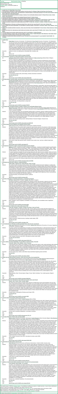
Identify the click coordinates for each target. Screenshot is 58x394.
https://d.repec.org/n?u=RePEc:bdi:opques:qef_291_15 (20, 315)
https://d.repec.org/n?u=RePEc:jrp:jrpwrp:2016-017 (19, 360)
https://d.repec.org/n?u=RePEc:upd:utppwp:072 (18, 144)
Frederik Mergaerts (37, 33)
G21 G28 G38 (12, 201)
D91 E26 (10, 312)
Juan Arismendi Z (9, 16)
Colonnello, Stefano (44, 25)
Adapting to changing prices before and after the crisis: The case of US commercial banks (20, 35)
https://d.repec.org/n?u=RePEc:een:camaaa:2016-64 (19, 383)
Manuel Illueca (12, 81)
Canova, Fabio (48, 30)
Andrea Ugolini (46, 107)
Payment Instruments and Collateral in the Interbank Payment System (16, 17)
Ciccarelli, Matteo (25, 281)
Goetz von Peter (51, 19)
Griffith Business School (22, 390)
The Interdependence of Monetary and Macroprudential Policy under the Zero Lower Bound (20, 24)
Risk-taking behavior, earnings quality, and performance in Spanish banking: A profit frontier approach (22, 12)
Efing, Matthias (51, 25)
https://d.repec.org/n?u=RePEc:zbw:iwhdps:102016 (19, 255)
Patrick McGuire (44, 19)
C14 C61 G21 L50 (12, 102)
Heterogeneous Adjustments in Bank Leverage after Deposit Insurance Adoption (18, 18)
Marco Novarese (3, 389)
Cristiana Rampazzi (37, 32)
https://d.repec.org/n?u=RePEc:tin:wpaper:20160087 (19, 55)
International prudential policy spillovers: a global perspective (14, 19)
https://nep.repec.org (27, 388)
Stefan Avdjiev (31, 19)
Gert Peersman (49, 11)
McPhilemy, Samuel (39, 20)
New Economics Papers (16, 1)
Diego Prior (7, 13)
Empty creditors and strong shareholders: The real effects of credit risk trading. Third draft (20, 25)
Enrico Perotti (18, 10)
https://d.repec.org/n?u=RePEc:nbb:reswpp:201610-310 (20, 240)
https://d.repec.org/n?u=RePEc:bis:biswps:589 (18, 177)
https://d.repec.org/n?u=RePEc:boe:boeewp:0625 (19, 204)
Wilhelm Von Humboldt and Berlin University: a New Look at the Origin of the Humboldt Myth (20, 27)
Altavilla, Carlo (42, 30)
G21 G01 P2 (11, 275)
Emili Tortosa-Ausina (14, 13)
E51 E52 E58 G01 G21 (13, 75)
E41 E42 (10, 141)
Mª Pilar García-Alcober (49, 12)
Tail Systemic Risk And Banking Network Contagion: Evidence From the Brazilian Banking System (22, 14)
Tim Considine (25, 363)
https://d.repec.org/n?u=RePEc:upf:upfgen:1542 (18, 222)
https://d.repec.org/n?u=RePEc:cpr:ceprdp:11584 (19, 296)
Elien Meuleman (44, 33)
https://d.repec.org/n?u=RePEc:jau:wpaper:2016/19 (19, 105)
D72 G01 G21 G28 (12, 219)
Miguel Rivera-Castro (47, 14)
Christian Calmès (4, 5)
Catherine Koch (37, 19)
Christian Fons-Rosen (48, 21)
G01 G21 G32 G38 (12, 120)
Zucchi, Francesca (27, 243)
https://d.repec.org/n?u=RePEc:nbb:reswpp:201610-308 (20, 340)
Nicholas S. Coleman (39, 21)
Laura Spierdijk (43, 35)
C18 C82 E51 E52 (12, 357)
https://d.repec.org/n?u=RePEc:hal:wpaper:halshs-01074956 (21, 160)
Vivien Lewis (42, 24)
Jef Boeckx (34, 11)
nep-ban (2, 1)
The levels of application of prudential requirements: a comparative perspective (18, 20)
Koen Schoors (44, 27)
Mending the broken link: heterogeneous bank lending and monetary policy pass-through (20, 30)
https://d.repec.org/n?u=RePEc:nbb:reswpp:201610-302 (20, 77)
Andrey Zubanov (28, 259)
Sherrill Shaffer (49, 35)
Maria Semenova (50, 27)
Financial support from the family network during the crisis (13, 32)
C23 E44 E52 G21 (12, 293)
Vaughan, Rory (47, 20)
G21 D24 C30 (11, 380)
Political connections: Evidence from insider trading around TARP (15, 21)
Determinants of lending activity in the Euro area (12, 34)
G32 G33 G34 (12, 253)
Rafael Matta (12, 10)
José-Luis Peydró (35, 207)
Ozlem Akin (32, 21)
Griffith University (31, 390)
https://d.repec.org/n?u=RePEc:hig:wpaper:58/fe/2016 (20, 278)
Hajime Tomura (35, 17)
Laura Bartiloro (30, 32)
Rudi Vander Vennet (52, 33)
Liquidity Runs (5, 10)
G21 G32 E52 (11, 337)
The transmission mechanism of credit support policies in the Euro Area (16, 11)
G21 (10, 52)
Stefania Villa (48, 24)
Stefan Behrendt (26, 34)
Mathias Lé (38, 18)
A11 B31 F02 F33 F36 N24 (14, 237)
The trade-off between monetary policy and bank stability (13, 33)
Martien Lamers (30, 33)
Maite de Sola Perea (41, 11)
